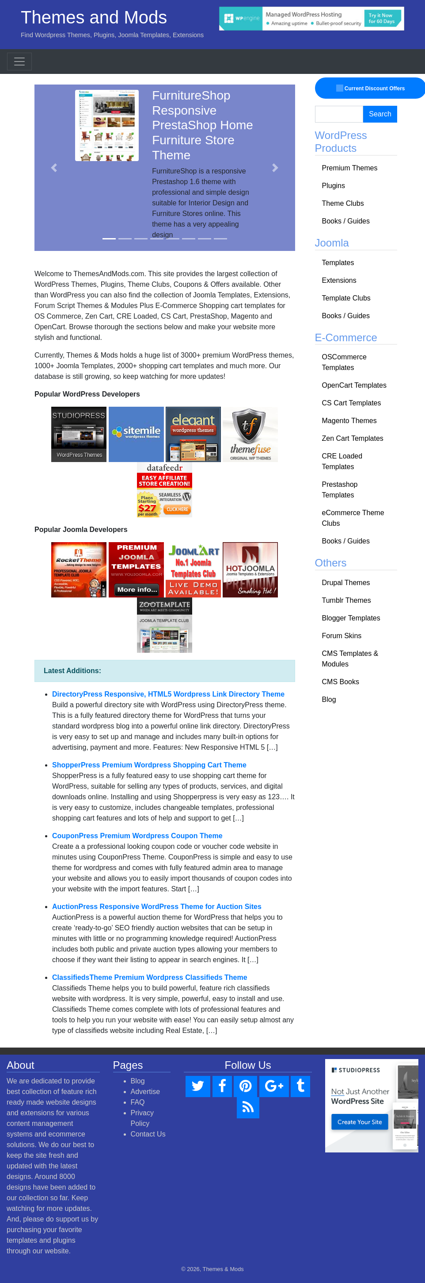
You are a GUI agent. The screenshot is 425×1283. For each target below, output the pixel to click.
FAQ (138, 1102)
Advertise (145, 1091)
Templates (338, 262)
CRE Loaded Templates (342, 461)
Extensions (339, 280)
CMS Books (340, 682)
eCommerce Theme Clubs (353, 518)
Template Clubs (346, 298)
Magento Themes (349, 420)
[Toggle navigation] (19, 61)
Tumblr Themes (346, 600)
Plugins (333, 185)
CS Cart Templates (351, 403)
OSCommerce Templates (344, 362)
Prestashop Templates (340, 490)
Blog (329, 699)
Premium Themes (350, 168)
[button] (53, 168)
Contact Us (148, 1134)
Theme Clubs (343, 203)
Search (380, 114)
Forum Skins (342, 636)
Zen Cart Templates (352, 438)
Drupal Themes (346, 582)
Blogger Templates (351, 618)
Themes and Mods (94, 17)
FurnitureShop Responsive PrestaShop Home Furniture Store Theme (202, 125)
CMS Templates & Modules (350, 659)
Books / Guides (346, 221)
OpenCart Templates (354, 385)
